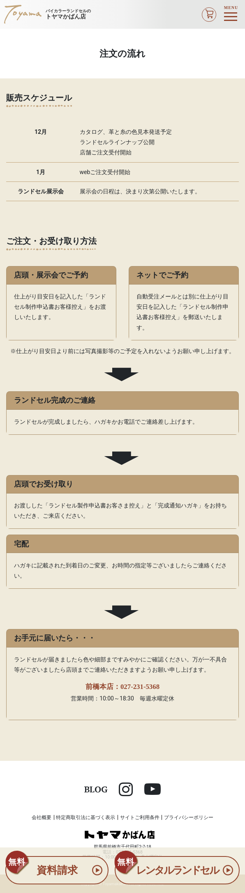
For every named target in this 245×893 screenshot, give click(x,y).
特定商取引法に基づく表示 (85, 817)
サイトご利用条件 (139, 817)
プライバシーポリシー (188, 817)
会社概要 (41, 817)
